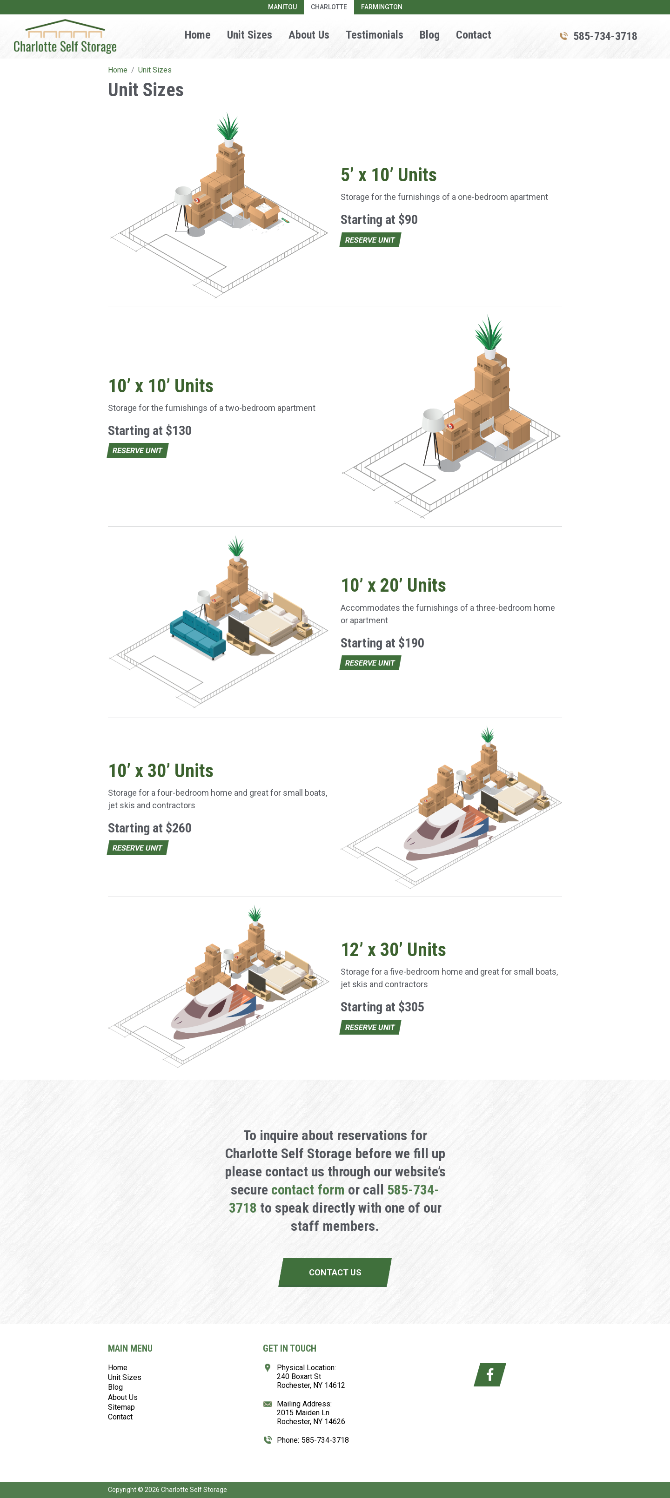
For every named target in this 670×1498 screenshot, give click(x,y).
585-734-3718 (605, 36)
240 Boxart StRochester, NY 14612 (311, 1381)
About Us (308, 34)
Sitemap (121, 1407)
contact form (308, 1189)
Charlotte (329, 7)
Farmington (381, 7)
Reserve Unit (370, 240)
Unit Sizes (249, 34)
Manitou (282, 7)
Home (198, 34)
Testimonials (374, 34)
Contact (473, 34)
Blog (430, 34)
